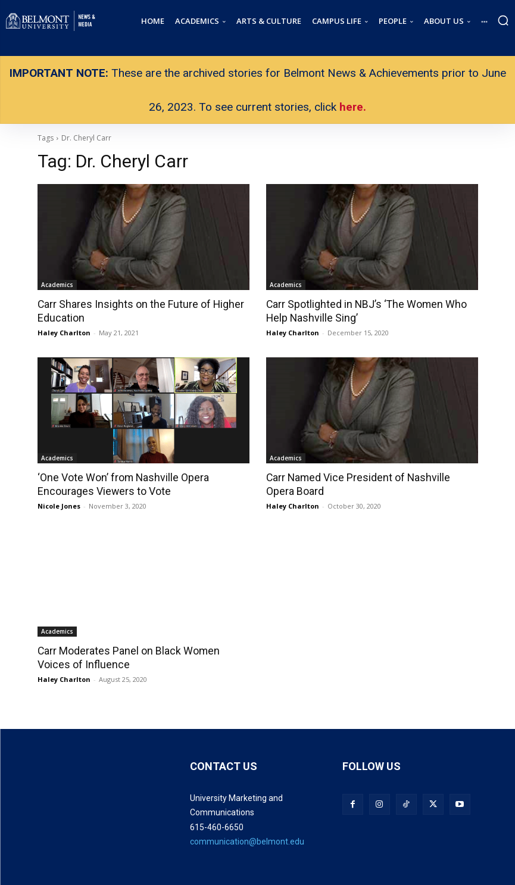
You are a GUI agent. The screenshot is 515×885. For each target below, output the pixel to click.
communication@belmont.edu (247, 840)
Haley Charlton (64, 332)
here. (352, 107)
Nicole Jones (59, 504)
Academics (57, 285)
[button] (503, 20)
